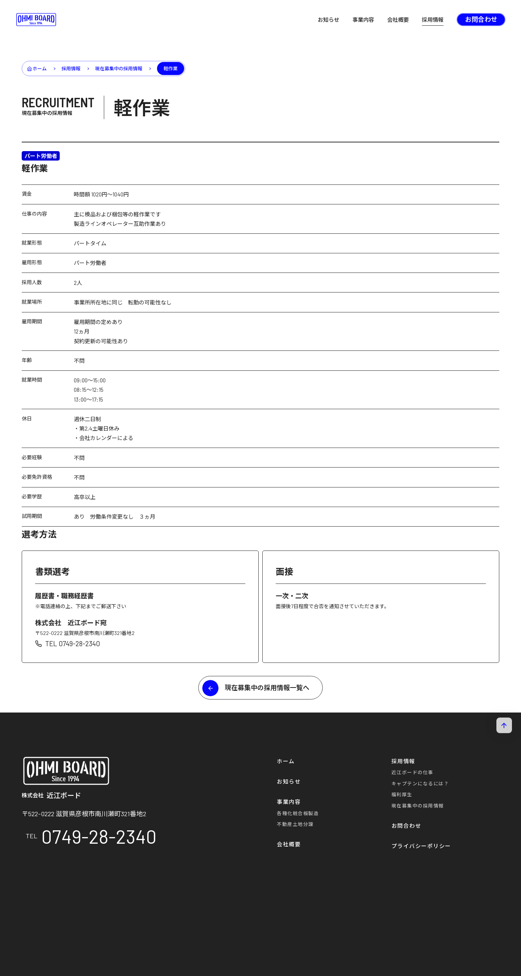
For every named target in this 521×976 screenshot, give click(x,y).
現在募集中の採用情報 (47, 113)
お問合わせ (481, 19)
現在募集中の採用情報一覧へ (267, 687)
